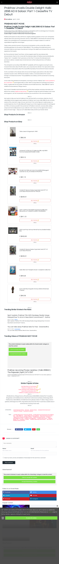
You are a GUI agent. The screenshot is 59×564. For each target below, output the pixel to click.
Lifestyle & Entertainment (44, 410)
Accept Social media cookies (18, 353)
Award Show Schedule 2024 (29, 391)
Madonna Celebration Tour (29, 388)
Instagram (34, 498)
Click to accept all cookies (17, 349)
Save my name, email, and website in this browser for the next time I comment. (25, 457)
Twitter (33, 492)
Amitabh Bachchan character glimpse (23, 414)
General (27, 410)
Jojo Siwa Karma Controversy (29, 386)
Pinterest (6, 498)
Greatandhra (17, 329)
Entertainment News (19, 410)
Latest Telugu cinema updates (31, 415)
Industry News (33, 410)
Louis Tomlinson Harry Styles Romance (30, 389)
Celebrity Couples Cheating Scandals (29, 392)
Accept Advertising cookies (29, 481)
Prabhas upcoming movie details (38, 419)
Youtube (33, 495)
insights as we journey (21, 91)
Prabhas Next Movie (42, 418)
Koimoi (16, 319)
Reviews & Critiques (28, 411)
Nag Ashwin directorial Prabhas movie (23, 417)
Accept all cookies (31, 518)
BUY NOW (35, 141)
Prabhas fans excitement (39, 417)
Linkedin (6, 495)
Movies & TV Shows (18, 411)
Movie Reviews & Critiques (46, 415)
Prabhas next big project (30, 418)
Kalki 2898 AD (19, 415)
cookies (50, 512)
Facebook (6, 492)
